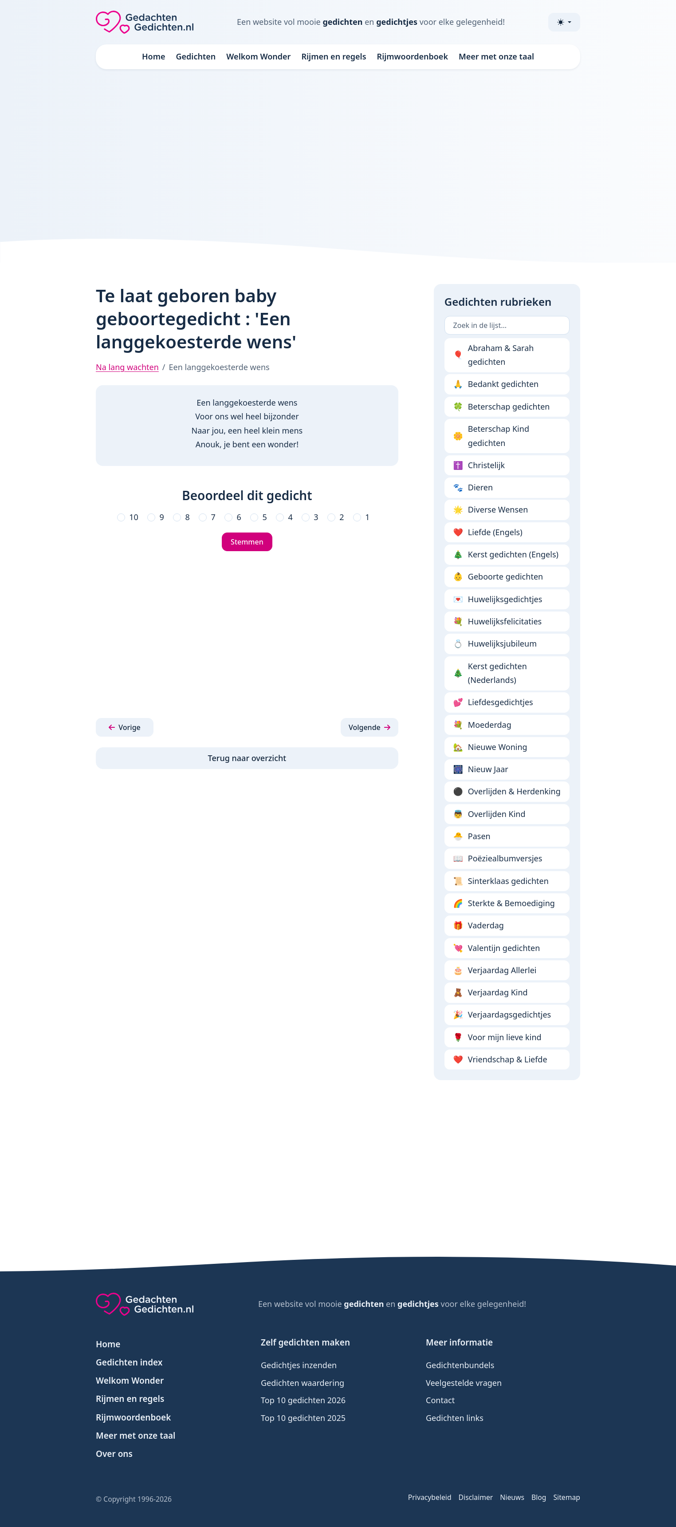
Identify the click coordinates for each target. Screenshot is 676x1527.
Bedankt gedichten (496, 384)
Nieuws (512, 1497)
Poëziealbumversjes (497, 859)
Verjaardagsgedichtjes (502, 1015)
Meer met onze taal (496, 56)
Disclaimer (476, 1497)
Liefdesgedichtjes (493, 702)
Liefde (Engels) (488, 532)
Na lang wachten (127, 367)
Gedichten (196, 56)
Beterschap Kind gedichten (491, 435)
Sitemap (566, 1497)
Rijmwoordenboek (412, 56)
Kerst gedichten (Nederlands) (490, 673)
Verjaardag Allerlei (495, 970)
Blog (538, 1497)
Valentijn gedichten (496, 948)
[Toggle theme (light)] (564, 22)
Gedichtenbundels (460, 1365)
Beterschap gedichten (501, 407)
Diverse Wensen (490, 510)
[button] (124, 727)
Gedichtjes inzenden (299, 1365)
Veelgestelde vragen (464, 1382)
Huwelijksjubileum (495, 644)
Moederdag (482, 725)
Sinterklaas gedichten (501, 881)
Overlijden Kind (489, 814)
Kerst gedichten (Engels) (505, 555)
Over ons (114, 1454)
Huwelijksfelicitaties (497, 622)
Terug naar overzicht (247, 758)
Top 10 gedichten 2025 (303, 1418)
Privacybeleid (430, 1497)
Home (153, 56)
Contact (440, 1400)
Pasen (472, 836)
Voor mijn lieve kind (497, 1037)
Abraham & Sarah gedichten (493, 355)
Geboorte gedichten (498, 577)
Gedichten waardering (302, 1382)
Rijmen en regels (333, 56)
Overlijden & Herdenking (507, 792)
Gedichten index (129, 1362)
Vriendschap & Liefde (500, 1060)
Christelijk (479, 465)
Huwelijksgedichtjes (497, 599)
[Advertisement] (338, 153)
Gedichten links (454, 1418)
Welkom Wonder (258, 56)
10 (133, 517)
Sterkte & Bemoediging (504, 903)
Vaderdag (478, 926)
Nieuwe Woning (490, 747)
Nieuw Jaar (480, 769)
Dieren (473, 488)
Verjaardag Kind (490, 993)
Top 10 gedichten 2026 (303, 1400)
